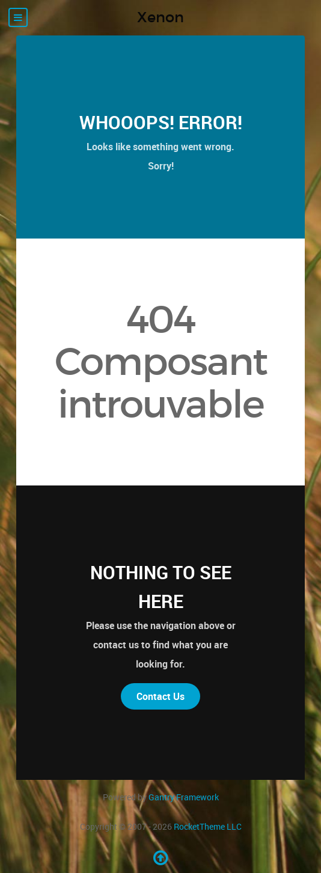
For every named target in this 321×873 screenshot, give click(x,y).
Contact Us (160, 696)
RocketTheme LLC (208, 826)
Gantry (183, 797)
